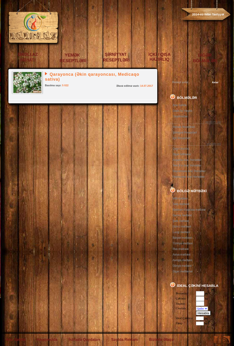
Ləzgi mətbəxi (181, 232)
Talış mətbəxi (181, 204)
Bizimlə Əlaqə (161, 340)
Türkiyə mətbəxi (183, 243)
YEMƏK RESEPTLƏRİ (73, 58)
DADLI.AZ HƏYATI (28, 57)
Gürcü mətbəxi (182, 226)
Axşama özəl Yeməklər (187, 160)
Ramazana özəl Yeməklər (189, 176)
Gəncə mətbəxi (182, 215)
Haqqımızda (47, 340)
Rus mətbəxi (180, 249)
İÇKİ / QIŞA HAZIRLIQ (159, 57)
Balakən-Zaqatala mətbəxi (189, 209)
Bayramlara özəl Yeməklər (189, 171)
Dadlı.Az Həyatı (182, 110)
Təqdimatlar (180, 116)
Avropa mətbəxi (182, 260)
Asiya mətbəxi (181, 254)
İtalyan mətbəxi (182, 237)
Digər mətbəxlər (183, 271)
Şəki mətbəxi (181, 221)
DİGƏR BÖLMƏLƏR (205, 58)
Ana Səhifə (179, 105)
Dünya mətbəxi (182, 265)
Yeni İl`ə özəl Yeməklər (187, 165)
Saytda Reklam (124, 340)
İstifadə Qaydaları (84, 340)
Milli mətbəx (180, 198)
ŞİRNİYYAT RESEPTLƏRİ (116, 57)
